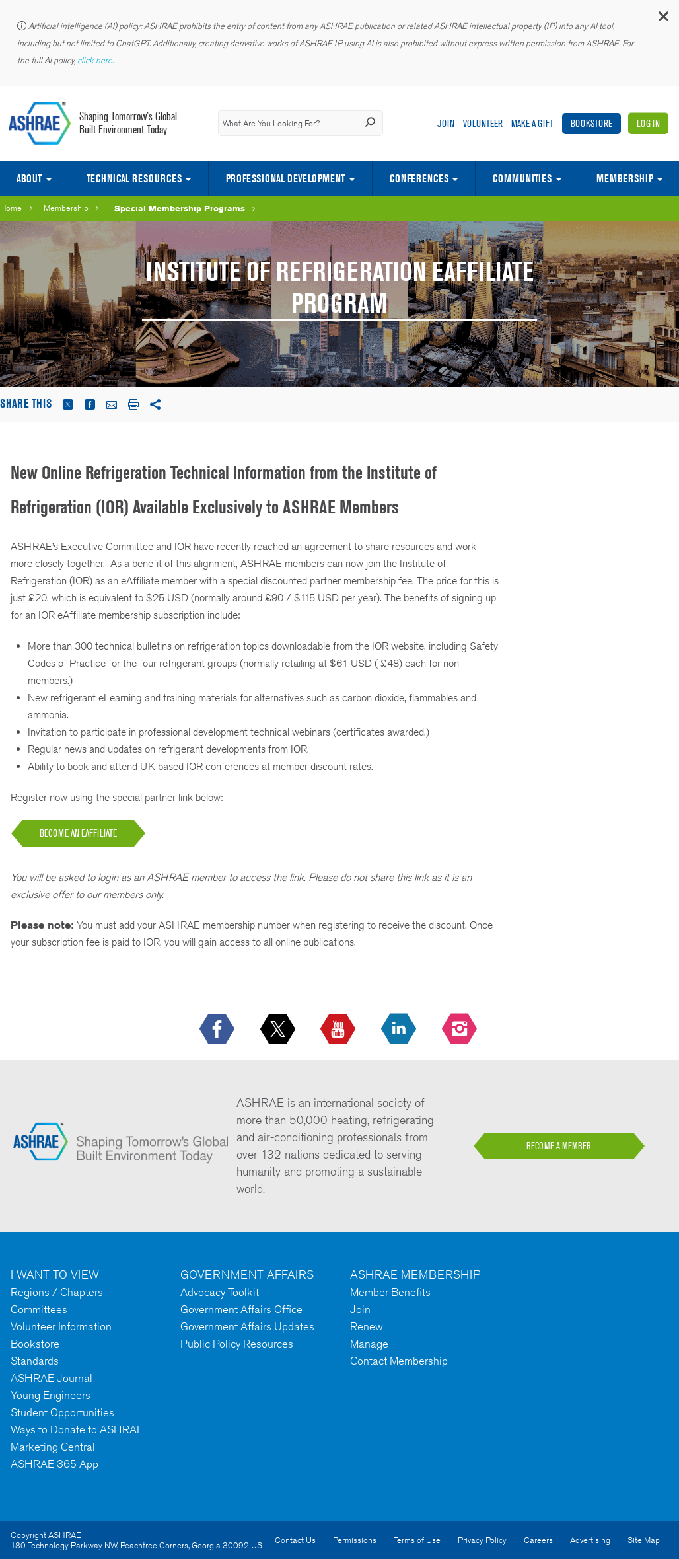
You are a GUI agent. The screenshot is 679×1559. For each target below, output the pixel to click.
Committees (39, 1309)
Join (445, 123)
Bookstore (591, 123)
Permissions (354, 1540)
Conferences (419, 178)
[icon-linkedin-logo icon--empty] (400, 1029)
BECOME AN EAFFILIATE (78, 833)
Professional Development (285, 178)
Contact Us (295, 1540)
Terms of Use (417, 1540)
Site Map (643, 1540)
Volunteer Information (61, 1326)
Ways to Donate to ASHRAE (77, 1429)
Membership (66, 207)
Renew (366, 1326)
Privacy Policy (482, 1540)
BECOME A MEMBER (558, 1146)
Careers (538, 1540)
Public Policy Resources (236, 1343)
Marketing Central (53, 1446)
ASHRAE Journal (51, 1378)
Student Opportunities (62, 1412)
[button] (662, 19)
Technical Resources (134, 178)
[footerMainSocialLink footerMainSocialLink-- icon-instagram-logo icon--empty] (460, 1029)
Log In (648, 123)
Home (11, 207)
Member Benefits (390, 1292)
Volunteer (483, 123)
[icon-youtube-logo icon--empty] (339, 1029)
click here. (96, 60)
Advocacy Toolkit (219, 1292)
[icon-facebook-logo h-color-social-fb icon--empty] (218, 1029)
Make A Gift (532, 123)
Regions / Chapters (57, 1292)
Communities (522, 178)
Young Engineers (50, 1395)
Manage (369, 1343)
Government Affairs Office (241, 1309)
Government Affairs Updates (247, 1326)
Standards (35, 1360)
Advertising (590, 1540)
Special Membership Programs (179, 208)
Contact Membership (399, 1360)
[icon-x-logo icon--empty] (279, 1029)
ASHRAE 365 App (54, 1463)
